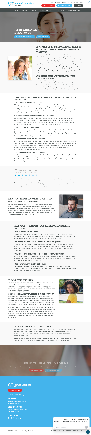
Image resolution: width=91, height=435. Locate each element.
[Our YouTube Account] (18, 418)
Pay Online (78, 5)
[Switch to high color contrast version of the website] (88, 2)
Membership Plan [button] (46, 10)
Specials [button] (34, 10)
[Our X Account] (14, 418)
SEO (81, 431)
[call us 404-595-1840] (48, 5)
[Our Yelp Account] (16, 418)
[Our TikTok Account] (20, 418)
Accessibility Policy (54, 431)
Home (10, 10)
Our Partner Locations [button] (75, 10)
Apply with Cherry (43, 36)
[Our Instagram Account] (11, 418)
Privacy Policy (67, 431)
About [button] (17, 10)
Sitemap (75, 431)
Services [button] (25, 10)
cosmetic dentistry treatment (51, 71)
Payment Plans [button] (60, 10)
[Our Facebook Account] (9, 418)
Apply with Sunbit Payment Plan (24, 36)
